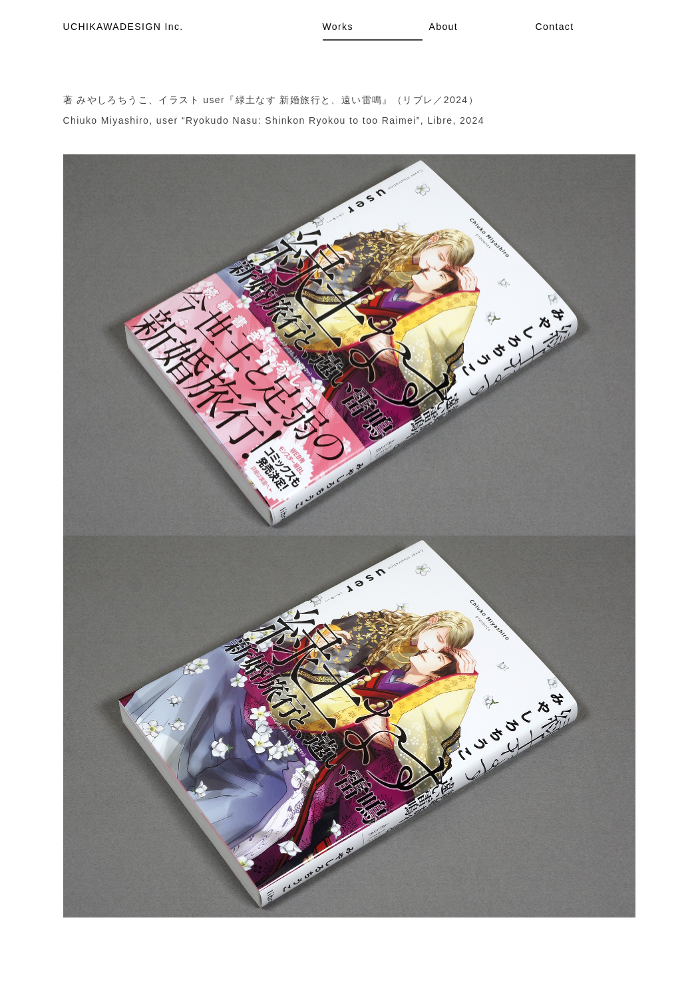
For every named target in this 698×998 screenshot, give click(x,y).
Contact (555, 26)
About (443, 26)
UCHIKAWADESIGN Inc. (123, 26)
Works (338, 26)
